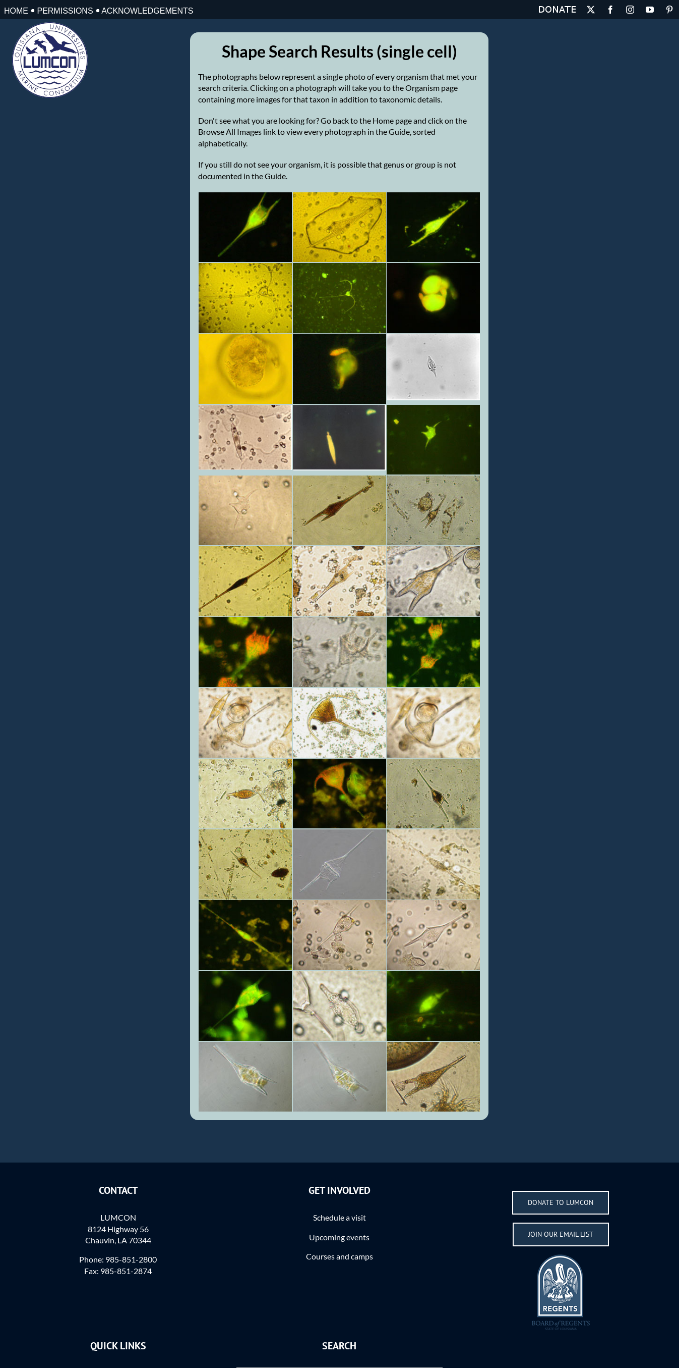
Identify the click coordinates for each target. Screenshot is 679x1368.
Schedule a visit (339, 1217)
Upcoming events (339, 1237)
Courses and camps (339, 1256)
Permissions (65, 11)
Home (16, 11)
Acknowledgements (147, 11)
